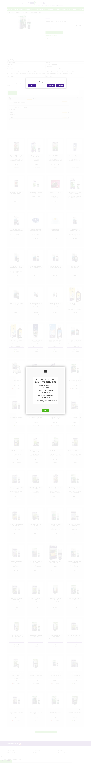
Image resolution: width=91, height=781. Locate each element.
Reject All (32, 85)
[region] (46, 83)
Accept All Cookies (51, 85)
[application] (88, 778)
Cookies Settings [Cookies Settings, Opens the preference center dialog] (60, 85)
